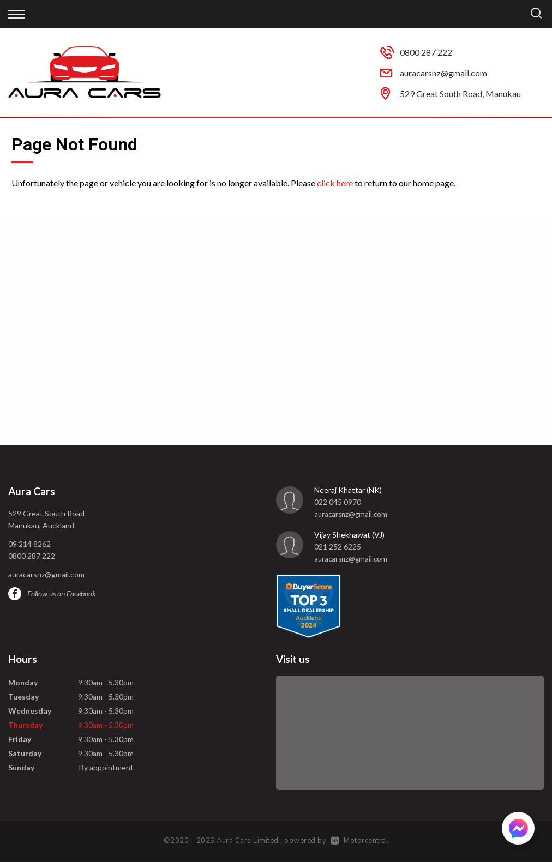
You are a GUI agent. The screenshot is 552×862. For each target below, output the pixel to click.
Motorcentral (360, 841)
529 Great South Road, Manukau (460, 93)
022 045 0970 (337, 502)
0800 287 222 (426, 52)
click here (335, 183)
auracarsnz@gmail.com (443, 73)
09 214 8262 (29, 543)
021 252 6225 (337, 546)
